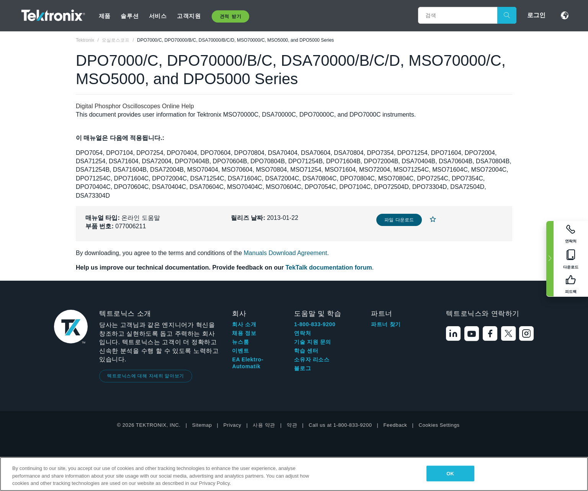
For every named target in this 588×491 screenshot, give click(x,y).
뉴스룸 (240, 342)
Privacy (233, 425)
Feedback (395, 425)
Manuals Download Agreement (285, 253)
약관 (292, 425)
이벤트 (240, 351)
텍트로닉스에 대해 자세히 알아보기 (145, 376)
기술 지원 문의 (312, 342)
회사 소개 (244, 324)
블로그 (302, 368)
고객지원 (189, 16)
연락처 (302, 333)
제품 (105, 16)
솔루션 (130, 16)
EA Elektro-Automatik (247, 362)
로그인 (536, 15)
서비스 (158, 16)
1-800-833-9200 (314, 324)
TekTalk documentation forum (329, 267)
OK (450, 473)
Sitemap (202, 425)
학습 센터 (306, 351)
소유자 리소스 (311, 359)
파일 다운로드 (399, 220)
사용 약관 (264, 425)
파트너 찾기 (386, 324)
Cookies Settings (438, 425)
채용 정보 (244, 333)
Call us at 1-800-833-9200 (340, 425)
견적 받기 (230, 16)
